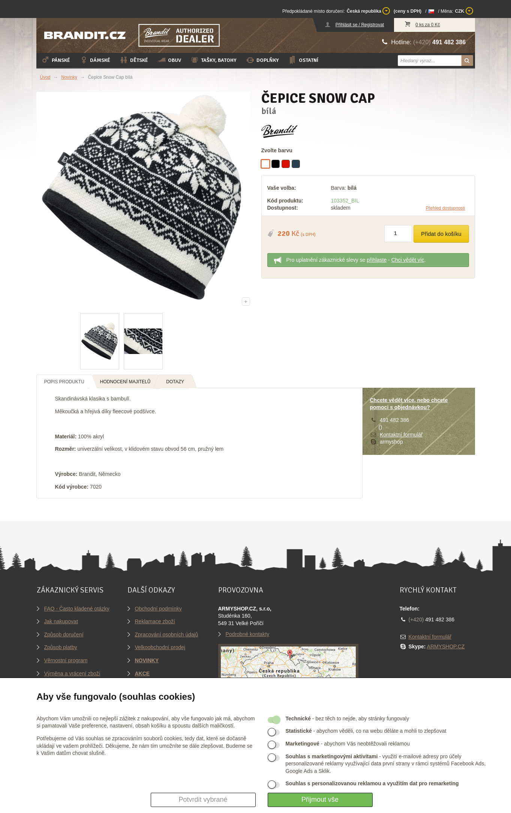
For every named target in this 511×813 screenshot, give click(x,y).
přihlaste (377, 260)
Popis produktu (64, 381)
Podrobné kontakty (248, 634)
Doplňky (262, 60)
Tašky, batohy (213, 60)
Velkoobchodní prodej (160, 647)
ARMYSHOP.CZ (446, 647)
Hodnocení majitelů (125, 381)
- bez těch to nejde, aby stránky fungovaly (347, 719)
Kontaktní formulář (401, 435)
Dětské (133, 60)
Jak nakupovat (61, 621)
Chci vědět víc (407, 260)
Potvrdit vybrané (202, 799)
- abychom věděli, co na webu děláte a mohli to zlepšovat (366, 731)
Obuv (169, 60)
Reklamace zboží (155, 621)
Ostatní (303, 60)
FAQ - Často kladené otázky (76, 609)
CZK (464, 11)
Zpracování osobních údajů (166, 635)
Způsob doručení (64, 635)
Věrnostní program (66, 660)
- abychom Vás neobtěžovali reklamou (348, 744)
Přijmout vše (320, 799)
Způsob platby (60, 647)
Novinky (69, 77)
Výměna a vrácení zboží (72, 673)
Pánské (55, 60)
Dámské (94, 60)
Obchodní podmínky (158, 609)
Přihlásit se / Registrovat (360, 24)
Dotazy (175, 381)
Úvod (45, 77)
